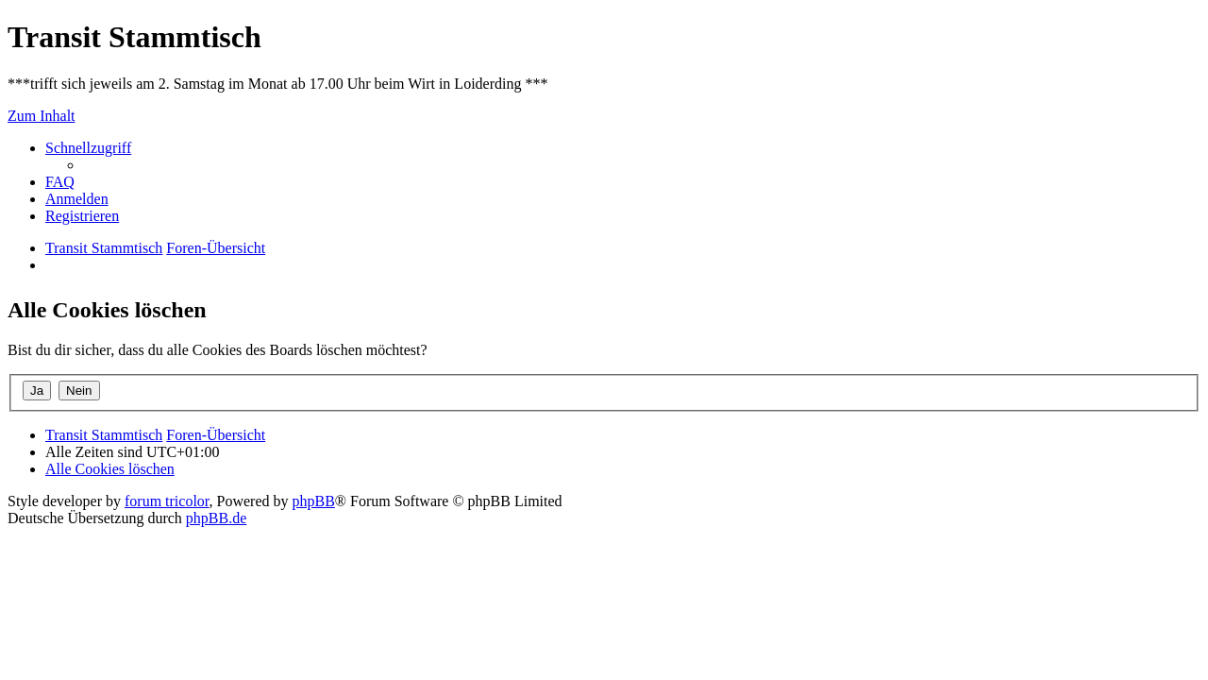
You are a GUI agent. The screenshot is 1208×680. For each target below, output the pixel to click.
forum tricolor (167, 501)
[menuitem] (60, 182)
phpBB (314, 501)
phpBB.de (216, 518)
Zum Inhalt (42, 116)
